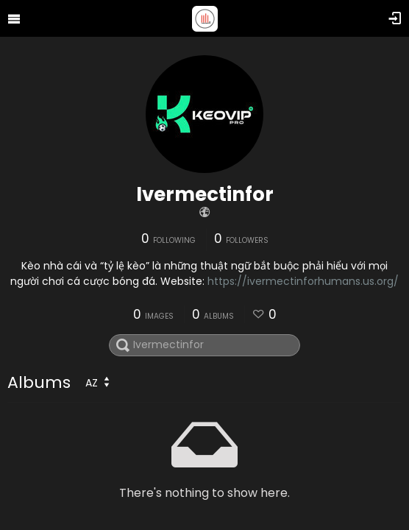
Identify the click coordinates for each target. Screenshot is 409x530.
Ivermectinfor (205, 194)
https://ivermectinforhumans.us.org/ (303, 281)
